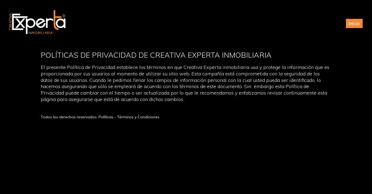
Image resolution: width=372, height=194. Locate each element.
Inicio (354, 23)
